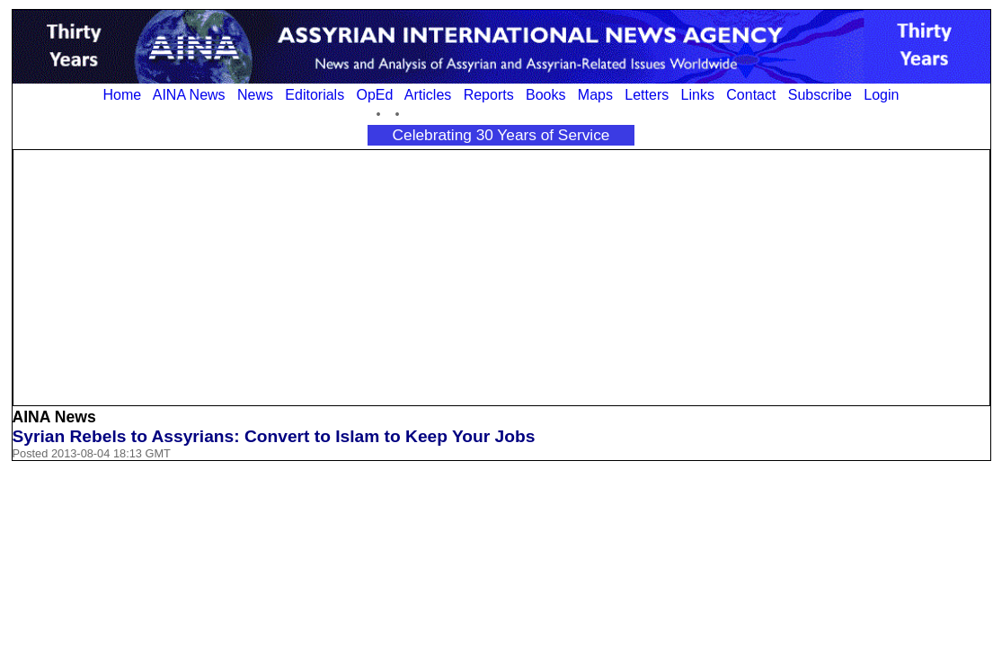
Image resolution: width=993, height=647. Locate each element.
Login (881, 94)
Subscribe (820, 94)
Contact (751, 94)
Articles (427, 94)
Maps (595, 94)
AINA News (189, 94)
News (255, 94)
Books (545, 94)
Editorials (314, 94)
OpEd (374, 94)
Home (122, 94)
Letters (647, 94)
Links (697, 94)
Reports (489, 94)
